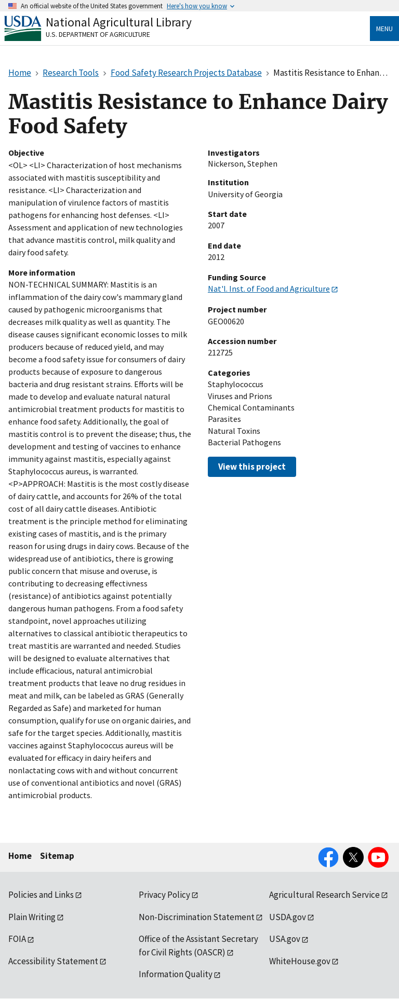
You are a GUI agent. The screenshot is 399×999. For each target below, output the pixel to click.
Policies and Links (41, 894)
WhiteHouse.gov (299, 961)
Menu (384, 28)
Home (20, 855)
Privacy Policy (164, 894)
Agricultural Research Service (324, 894)
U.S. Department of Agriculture (98, 34)
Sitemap (57, 855)
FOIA (17, 939)
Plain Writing (32, 917)
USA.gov (284, 939)
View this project (252, 466)
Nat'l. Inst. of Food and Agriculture (269, 288)
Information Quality (175, 974)
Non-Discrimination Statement (197, 917)
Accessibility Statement (53, 961)
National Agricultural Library (119, 22)
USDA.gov (287, 917)
